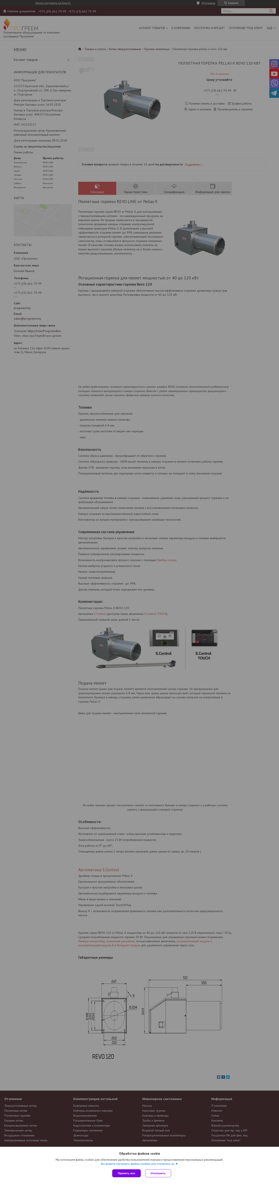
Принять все (126, 1173)
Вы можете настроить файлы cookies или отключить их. (138, 1163)
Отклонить (158, 1173)
